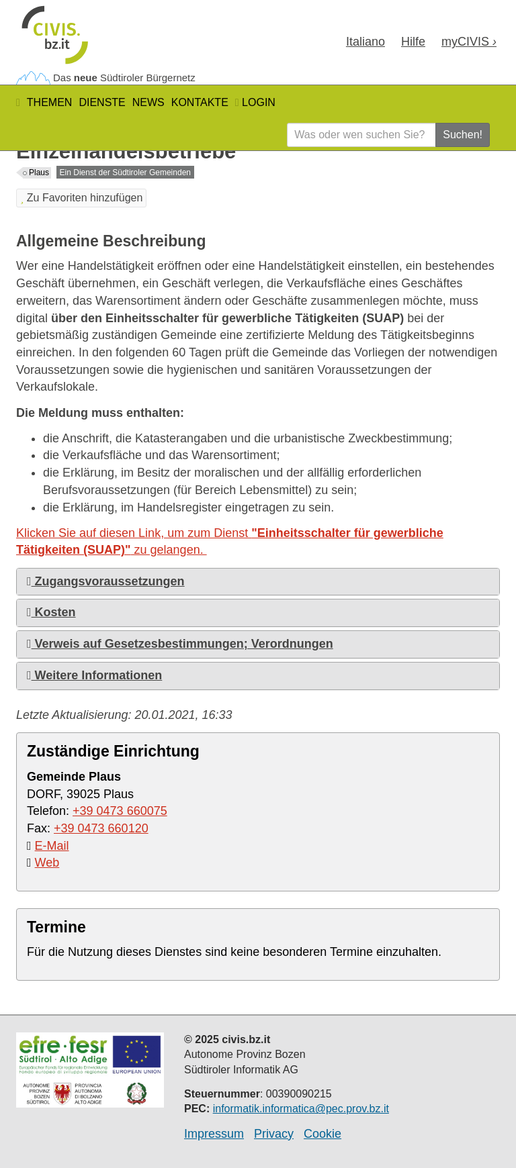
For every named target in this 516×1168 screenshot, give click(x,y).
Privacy (274, 1133)
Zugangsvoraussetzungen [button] (106, 581)
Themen (50, 102)
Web (47, 862)
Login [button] (255, 102)
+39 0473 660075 (120, 811)
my (469, 41)
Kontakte (199, 102)
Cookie (322, 1133)
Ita (365, 41)
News (148, 102)
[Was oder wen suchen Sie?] (361, 135)
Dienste (102, 102)
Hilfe (413, 41)
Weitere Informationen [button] (94, 675)
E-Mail (52, 846)
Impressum (214, 1133)
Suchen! (462, 134)
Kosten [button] (51, 612)
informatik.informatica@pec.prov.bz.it (301, 1108)
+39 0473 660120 (101, 828)
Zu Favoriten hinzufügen (81, 197)
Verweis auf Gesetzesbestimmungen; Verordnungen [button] (180, 643)
